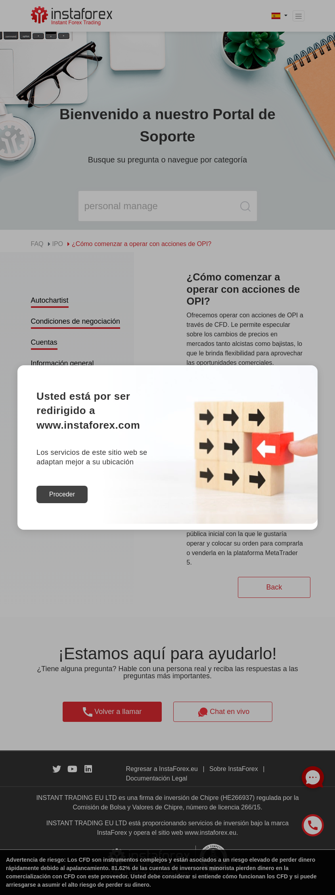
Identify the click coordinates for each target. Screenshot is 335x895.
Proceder (62, 494)
